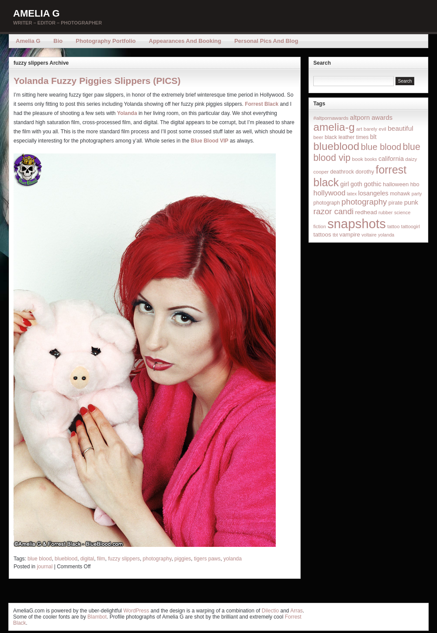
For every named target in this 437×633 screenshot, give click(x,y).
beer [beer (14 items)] (318, 137)
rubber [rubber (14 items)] (385, 212)
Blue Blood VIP (210, 141)
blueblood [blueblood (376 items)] (336, 146)
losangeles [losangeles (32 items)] (373, 193)
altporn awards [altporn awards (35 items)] (371, 117)
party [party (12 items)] (417, 193)
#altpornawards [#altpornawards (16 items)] (330, 118)
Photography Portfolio (105, 41)
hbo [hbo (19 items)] (415, 184)
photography (157, 559)
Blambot (97, 617)
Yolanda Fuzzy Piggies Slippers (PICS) (97, 81)
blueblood (66, 559)
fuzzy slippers (124, 559)
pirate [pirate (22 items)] (395, 202)
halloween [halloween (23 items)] (396, 184)
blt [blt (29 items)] (373, 136)
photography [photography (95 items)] (364, 201)
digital (87, 559)
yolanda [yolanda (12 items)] (386, 234)
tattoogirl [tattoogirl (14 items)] (410, 226)
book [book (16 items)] (357, 159)
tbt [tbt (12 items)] (335, 234)
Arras (296, 611)
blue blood (40, 559)
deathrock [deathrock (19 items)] (342, 172)
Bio (57, 41)
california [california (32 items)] (391, 158)
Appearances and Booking (185, 41)
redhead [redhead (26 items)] (366, 212)
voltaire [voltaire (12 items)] (368, 234)
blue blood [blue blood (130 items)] (381, 147)
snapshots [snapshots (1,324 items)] (356, 223)
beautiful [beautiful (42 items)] (400, 128)
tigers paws (207, 559)
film (101, 559)
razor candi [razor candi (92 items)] (333, 211)
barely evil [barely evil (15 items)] (375, 129)
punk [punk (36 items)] (411, 202)
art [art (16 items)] (359, 129)
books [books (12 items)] (370, 159)
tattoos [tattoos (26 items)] (322, 234)
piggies (182, 559)
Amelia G (36, 13)
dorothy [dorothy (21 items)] (364, 171)
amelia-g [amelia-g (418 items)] (334, 127)
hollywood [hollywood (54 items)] (329, 193)
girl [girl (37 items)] (344, 184)
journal (44, 566)
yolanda (232, 559)
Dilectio (270, 611)
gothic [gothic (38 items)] (372, 184)
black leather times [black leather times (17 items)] (346, 137)
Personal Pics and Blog (266, 41)
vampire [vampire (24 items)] (349, 234)
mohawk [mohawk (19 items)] (400, 194)
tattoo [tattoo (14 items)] (393, 226)
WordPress (136, 611)
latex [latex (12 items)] (352, 193)
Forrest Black (261, 104)
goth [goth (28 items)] (356, 184)
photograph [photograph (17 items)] (326, 203)
